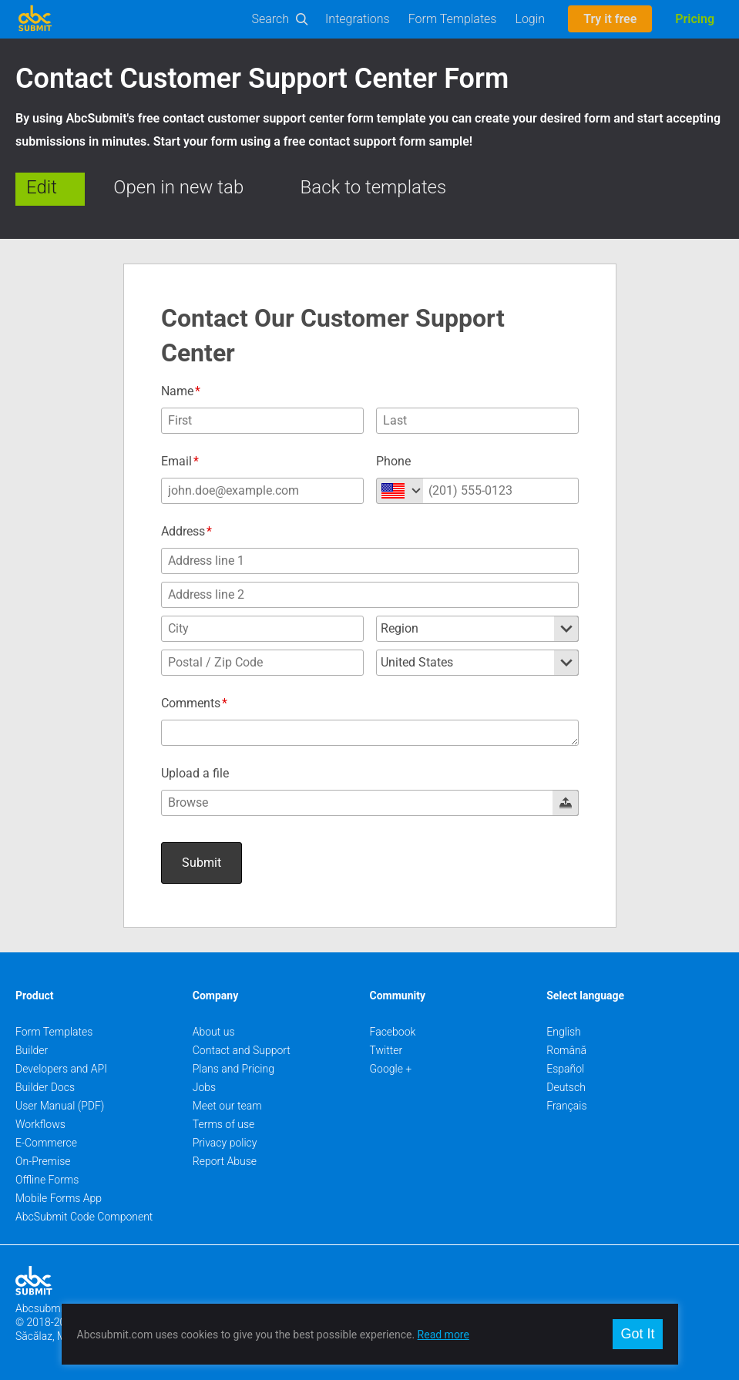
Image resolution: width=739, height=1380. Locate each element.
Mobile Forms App (58, 1198)
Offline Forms (47, 1180)
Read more (443, 1334)
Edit (41, 187)
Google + (391, 1069)
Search (271, 19)
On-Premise (43, 1161)
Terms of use (223, 1124)
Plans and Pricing (233, 1069)
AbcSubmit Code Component (84, 1216)
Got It (637, 1333)
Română (566, 1050)
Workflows (40, 1124)
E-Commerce (46, 1143)
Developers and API (61, 1069)
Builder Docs (45, 1087)
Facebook (393, 1032)
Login (530, 19)
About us (214, 1032)
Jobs (204, 1087)
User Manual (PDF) (59, 1106)
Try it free (610, 19)
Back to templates (374, 187)
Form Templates (452, 19)
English (563, 1032)
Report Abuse (225, 1161)
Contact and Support (242, 1050)
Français (566, 1106)
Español (565, 1069)
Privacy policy (225, 1143)
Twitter (386, 1050)
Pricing (694, 19)
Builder (31, 1050)
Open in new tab (178, 187)
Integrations (357, 19)
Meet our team (227, 1106)
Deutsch (566, 1087)
